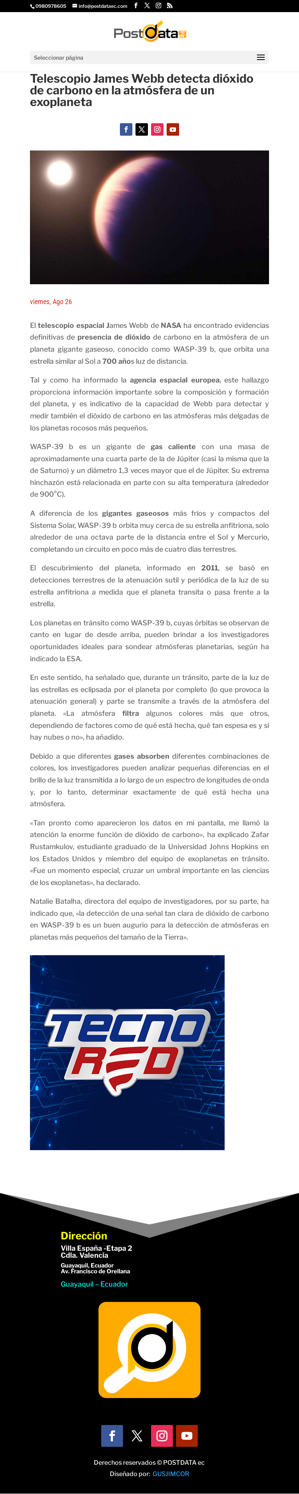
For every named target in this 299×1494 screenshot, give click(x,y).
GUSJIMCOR (171, 1474)
